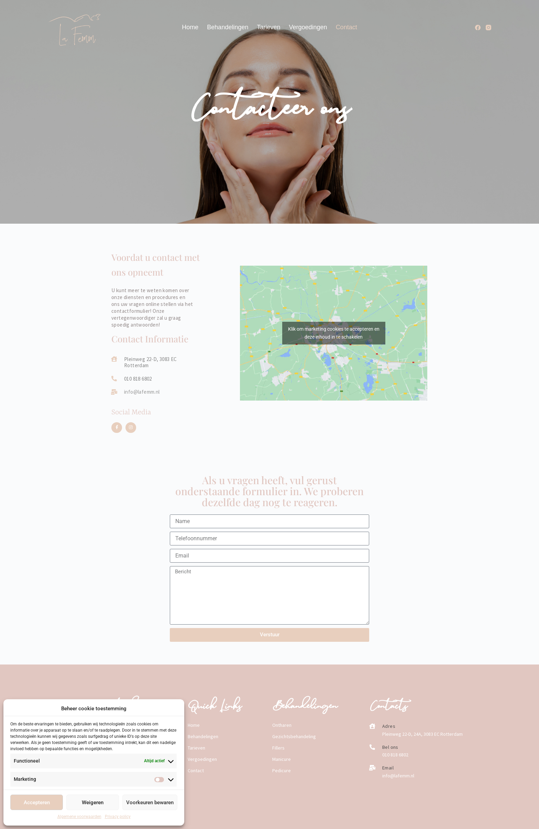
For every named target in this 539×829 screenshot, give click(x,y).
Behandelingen (227, 27)
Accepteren (37, 802)
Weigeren (92, 802)
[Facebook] (478, 27)
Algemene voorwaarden (79, 816)
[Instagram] (488, 27)
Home (190, 27)
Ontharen (282, 725)
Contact (346, 27)
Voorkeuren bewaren (150, 802)
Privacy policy (118, 816)
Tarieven (268, 27)
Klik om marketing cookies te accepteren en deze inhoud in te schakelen (334, 333)
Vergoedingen (308, 27)
